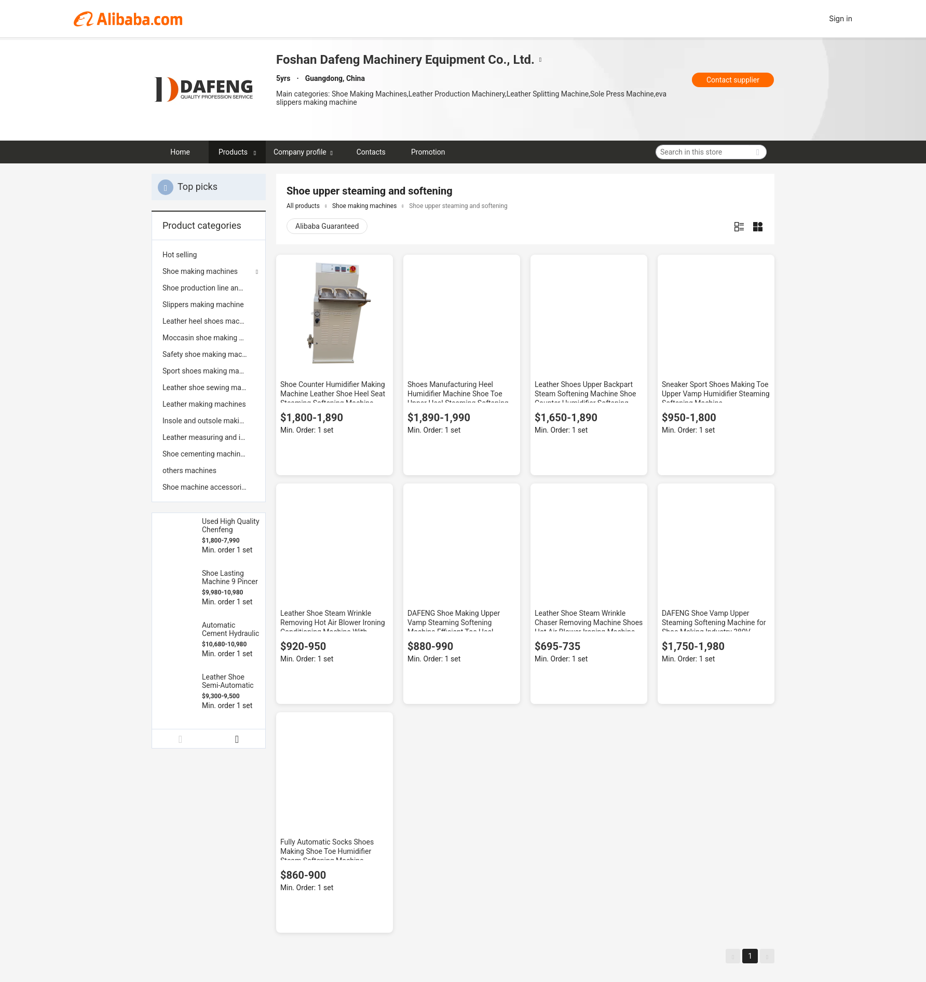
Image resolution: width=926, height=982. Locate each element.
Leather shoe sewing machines (208, 387)
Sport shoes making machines (208, 371)
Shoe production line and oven (208, 288)
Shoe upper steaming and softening (458, 206)
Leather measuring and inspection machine (208, 437)
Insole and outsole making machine (208, 421)
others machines (189, 470)
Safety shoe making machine (208, 354)
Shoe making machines (200, 271)
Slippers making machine (203, 304)
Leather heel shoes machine (207, 321)
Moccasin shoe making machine (208, 338)
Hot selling (179, 255)
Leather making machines (204, 404)
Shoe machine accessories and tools (208, 487)
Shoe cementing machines (205, 454)
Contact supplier (732, 80)
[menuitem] (208, 254)
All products (303, 206)
